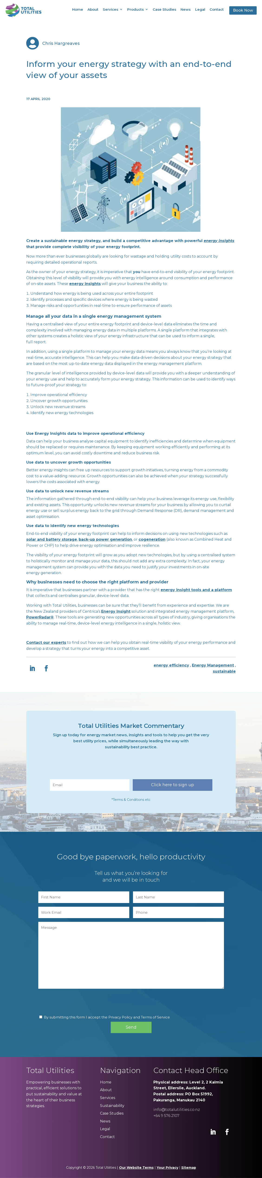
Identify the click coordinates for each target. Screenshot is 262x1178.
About (92, 9)
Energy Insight (115, 611)
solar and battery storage (51, 539)
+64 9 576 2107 (166, 1115)
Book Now (243, 10)
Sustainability (112, 1105)
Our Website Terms (136, 1167)
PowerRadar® (40, 617)
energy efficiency (171, 665)
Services (110, 9)
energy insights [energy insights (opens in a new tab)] (219, 241)
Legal (200, 9)
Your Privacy (167, 1167)
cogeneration (152, 539)
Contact (217, 9)
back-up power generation (105, 539)
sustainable (224, 671)
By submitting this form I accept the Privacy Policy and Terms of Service (107, 1017)
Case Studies (164, 9)
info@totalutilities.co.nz (176, 1109)
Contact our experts (46, 642)
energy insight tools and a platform (196, 590)
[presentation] (85, 766)
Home (77, 9)
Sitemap (188, 1167)
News (186, 9)
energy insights (85, 283)
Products (135, 9)
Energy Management (213, 665)
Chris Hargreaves (61, 43)
